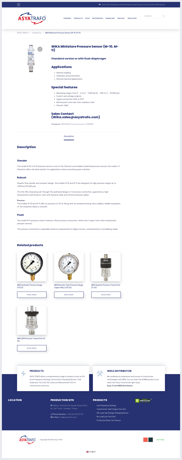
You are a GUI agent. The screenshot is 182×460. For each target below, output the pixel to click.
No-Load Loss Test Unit (106, 417)
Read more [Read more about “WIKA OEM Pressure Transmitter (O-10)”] (32, 348)
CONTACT (121, 18)
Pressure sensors (78, 124)
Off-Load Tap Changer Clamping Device (112, 413)
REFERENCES (97, 18)
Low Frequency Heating (106, 405)
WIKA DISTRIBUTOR (119, 371)
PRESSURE (65, 124)
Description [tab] (69, 136)
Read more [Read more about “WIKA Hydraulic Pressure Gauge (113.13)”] (32, 295)
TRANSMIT (89, 124)
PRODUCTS (78, 18)
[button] (39, 49)
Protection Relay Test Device (109, 420)
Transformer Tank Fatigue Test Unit (111, 409)
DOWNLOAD (110, 18)
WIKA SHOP (132, 18)
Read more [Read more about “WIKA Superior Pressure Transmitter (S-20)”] (106, 295)
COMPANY (67, 18)
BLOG (87, 18)
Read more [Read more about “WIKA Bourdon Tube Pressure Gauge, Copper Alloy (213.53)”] (69, 295)
